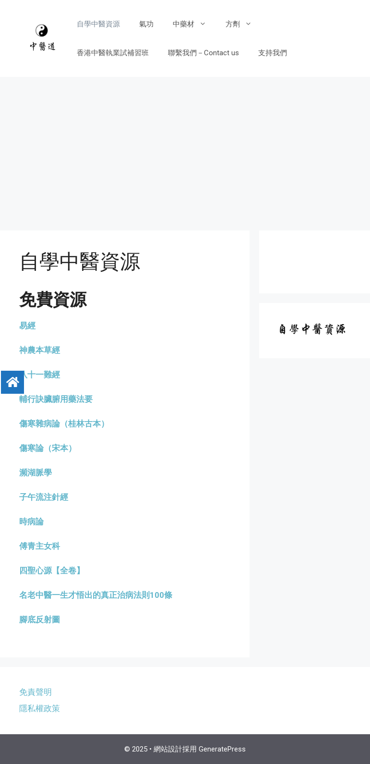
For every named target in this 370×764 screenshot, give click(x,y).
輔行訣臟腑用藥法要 (56, 399)
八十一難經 (39, 374)
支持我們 (272, 53)
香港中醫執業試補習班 (113, 53)
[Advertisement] (185, 149)
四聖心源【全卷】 (51, 570)
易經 (27, 325)
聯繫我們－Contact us (203, 53)
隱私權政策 (39, 708)
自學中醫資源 (98, 24)
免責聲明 (35, 692)
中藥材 (194, 24)
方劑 (244, 24)
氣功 (146, 24)
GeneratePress (222, 749)
